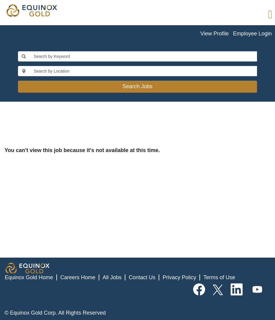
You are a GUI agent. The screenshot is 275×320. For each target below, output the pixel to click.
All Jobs (112, 277)
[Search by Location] (143, 71)
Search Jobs (137, 86)
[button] (183, 15)
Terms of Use (219, 277)
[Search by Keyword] (143, 56)
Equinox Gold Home (29, 277)
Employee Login (252, 34)
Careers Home (77, 277)
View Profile (214, 34)
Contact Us (142, 277)
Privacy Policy (179, 277)
